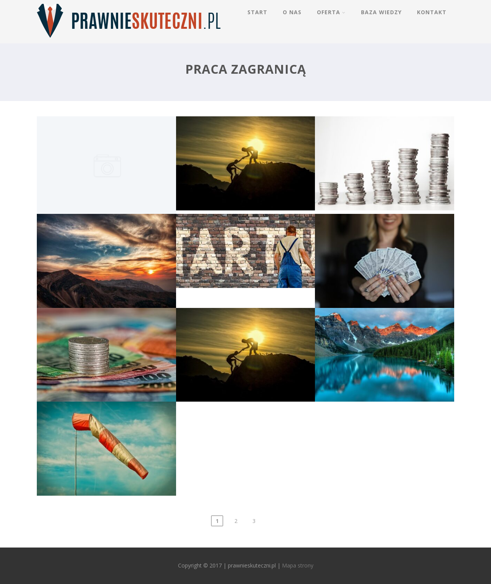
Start (257, 12)
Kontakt (432, 12)
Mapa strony (297, 565)
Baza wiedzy (381, 12)
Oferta (331, 12)
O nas (292, 12)
